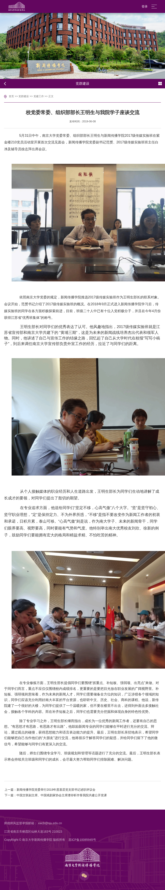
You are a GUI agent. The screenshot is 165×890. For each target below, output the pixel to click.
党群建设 (23, 96)
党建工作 (39, 96)
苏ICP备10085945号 (82, 839)
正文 (50, 96)
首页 (11, 96)
